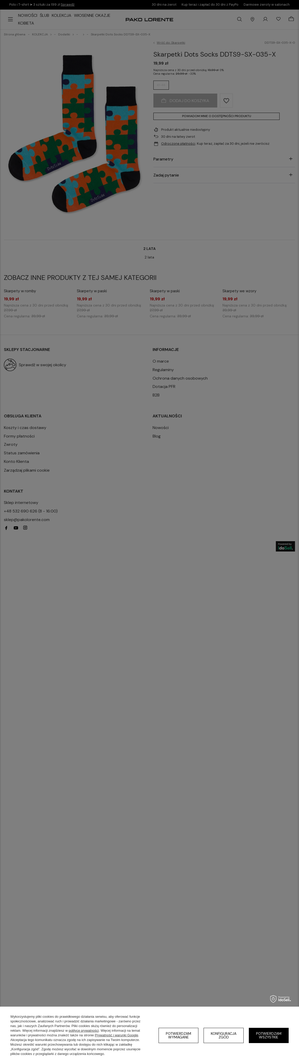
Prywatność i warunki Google (116, 1035)
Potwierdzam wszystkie (268, 1035)
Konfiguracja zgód (223, 1035)
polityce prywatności (84, 1030)
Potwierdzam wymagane (178, 1035)
